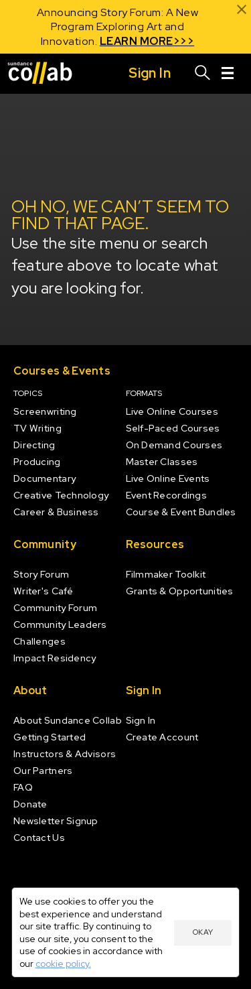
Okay (203, 932)
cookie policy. (63, 964)
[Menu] (228, 74)
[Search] (203, 74)
